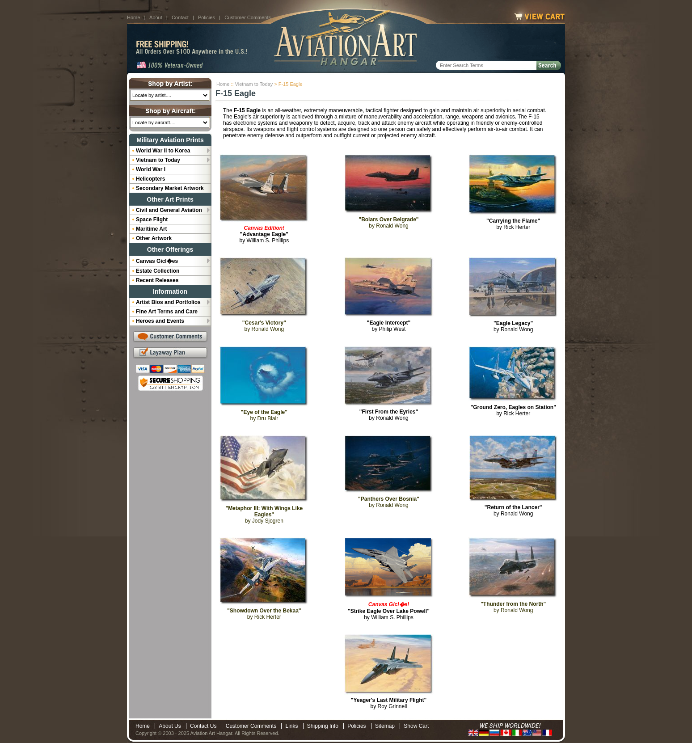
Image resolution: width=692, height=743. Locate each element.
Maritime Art (151, 229)
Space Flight (152, 219)
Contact (180, 17)
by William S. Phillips (264, 234)
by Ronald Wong (513, 326)
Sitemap (385, 726)
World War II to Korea (163, 151)
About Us (170, 726)
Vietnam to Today (254, 84)
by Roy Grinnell (389, 703)
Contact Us (203, 726)
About (155, 17)
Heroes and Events (160, 321)
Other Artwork (154, 238)
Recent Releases (157, 280)
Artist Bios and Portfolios (168, 302)
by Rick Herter (513, 224)
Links (291, 726)
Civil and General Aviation (169, 210)
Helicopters (150, 179)
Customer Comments (247, 17)
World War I (150, 169)
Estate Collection (157, 271)
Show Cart (416, 726)
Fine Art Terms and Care (167, 311)
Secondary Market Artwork (170, 188)
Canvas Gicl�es (157, 261)
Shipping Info (322, 726)
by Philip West (388, 326)
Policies (206, 17)
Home (133, 17)
